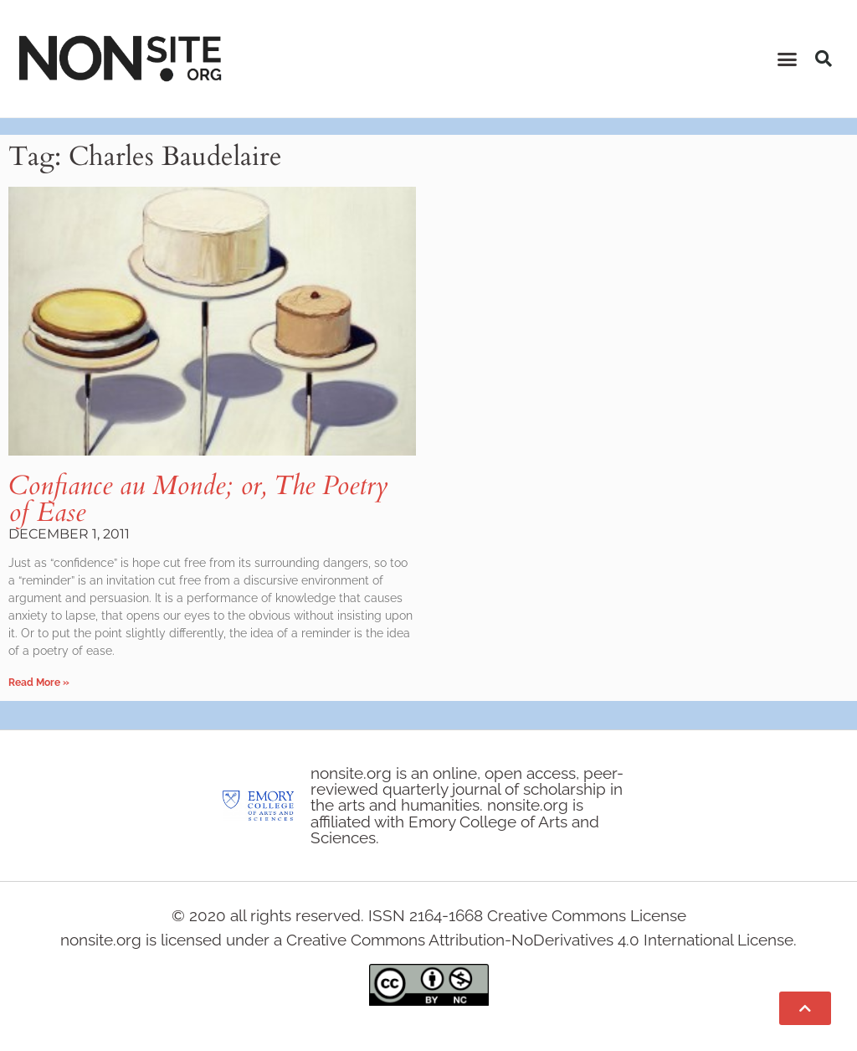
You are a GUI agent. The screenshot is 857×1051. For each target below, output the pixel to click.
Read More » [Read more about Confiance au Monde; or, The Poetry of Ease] (38, 682)
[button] (787, 59)
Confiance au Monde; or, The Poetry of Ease (198, 499)
